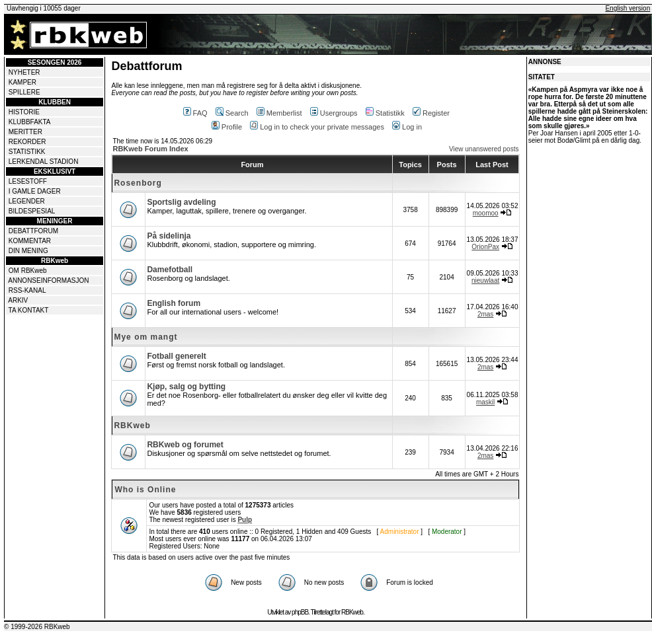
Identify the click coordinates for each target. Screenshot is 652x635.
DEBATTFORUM (33, 231)
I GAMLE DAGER (35, 191)
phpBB (300, 612)
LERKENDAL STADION (44, 161)
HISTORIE (24, 112)
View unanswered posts (483, 149)
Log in (407, 127)
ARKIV (18, 300)
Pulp (244, 519)
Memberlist (279, 113)
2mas (485, 314)
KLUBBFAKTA (30, 122)
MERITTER (25, 131)
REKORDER (27, 141)
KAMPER (22, 82)
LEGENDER (27, 201)
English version (627, 8)
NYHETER (24, 72)
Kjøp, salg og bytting (186, 386)
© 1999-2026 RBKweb (37, 626)
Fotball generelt (176, 356)
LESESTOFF (28, 181)
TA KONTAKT (29, 310)
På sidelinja (168, 236)
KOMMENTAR (30, 240)
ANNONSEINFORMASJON (48, 280)
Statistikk (385, 113)
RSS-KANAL (27, 290)
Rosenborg (137, 183)
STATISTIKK (27, 151)
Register (431, 113)
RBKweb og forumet (185, 444)
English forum (173, 303)
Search (232, 113)
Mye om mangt (145, 337)
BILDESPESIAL (32, 211)
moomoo (486, 213)
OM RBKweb (28, 270)
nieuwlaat (485, 280)
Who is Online (145, 489)
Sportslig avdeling (181, 202)
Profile (227, 127)
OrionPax (485, 246)
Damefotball (169, 269)
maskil (485, 402)
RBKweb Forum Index (150, 149)
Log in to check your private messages (317, 127)
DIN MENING (28, 250)
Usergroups (334, 113)
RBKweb (132, 425)
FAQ (195, 113)
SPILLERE (24, 92)
